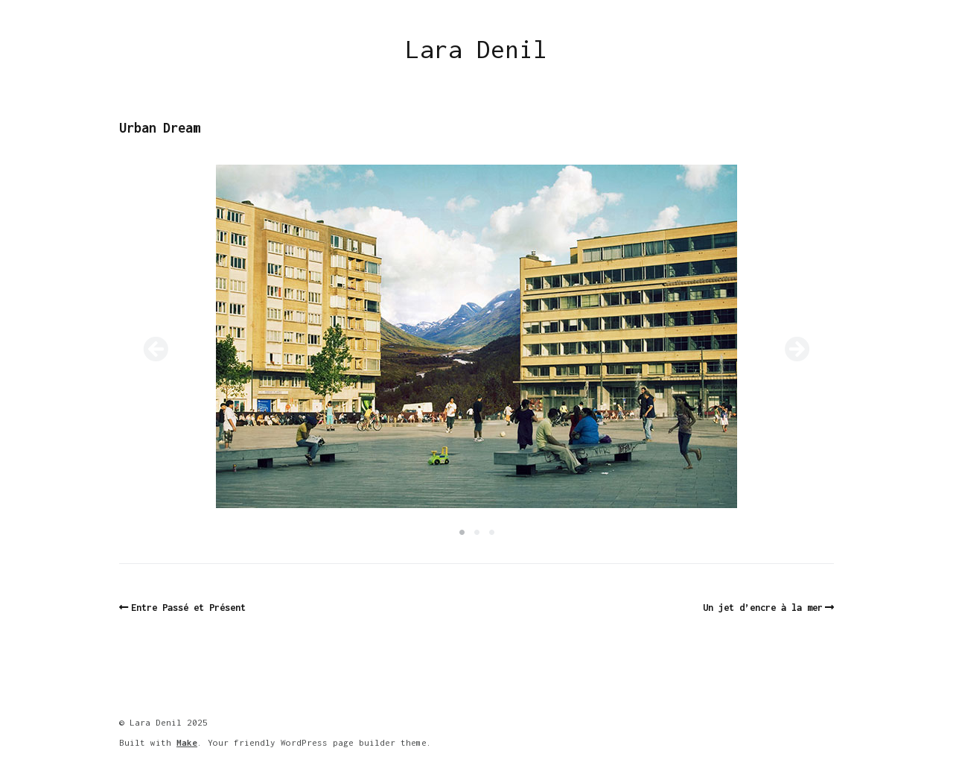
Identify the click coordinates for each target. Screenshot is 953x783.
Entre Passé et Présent (188, 607)
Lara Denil (476, 48)
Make (186, 742)
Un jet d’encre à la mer (763, 607)
